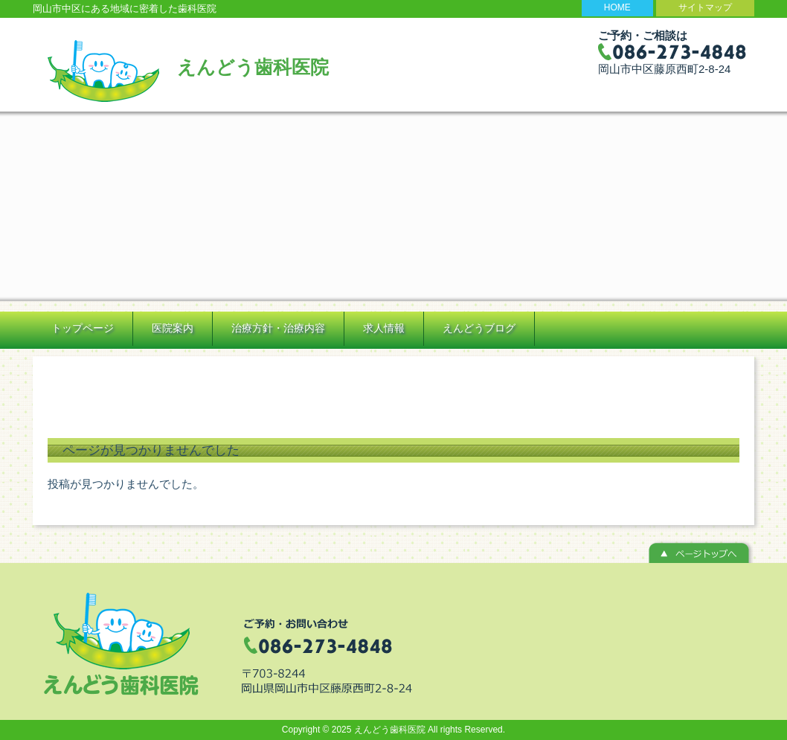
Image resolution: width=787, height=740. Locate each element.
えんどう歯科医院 (253, 67)
